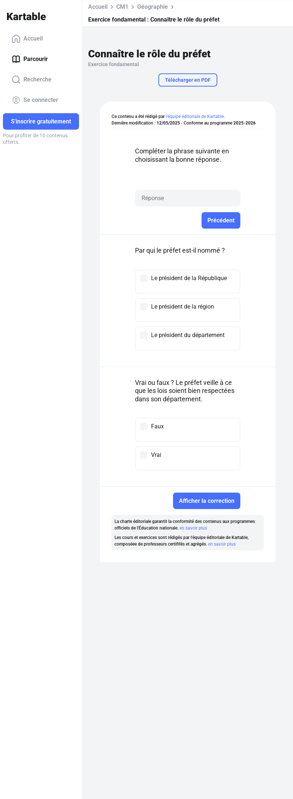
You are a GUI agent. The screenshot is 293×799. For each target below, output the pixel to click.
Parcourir (30, 59)
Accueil (27, 38)
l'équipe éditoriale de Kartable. (195, 116)
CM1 (122, 6)
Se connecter (35, 100)
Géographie (152, 6)
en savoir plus (193, 528)
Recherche (32, 79)
